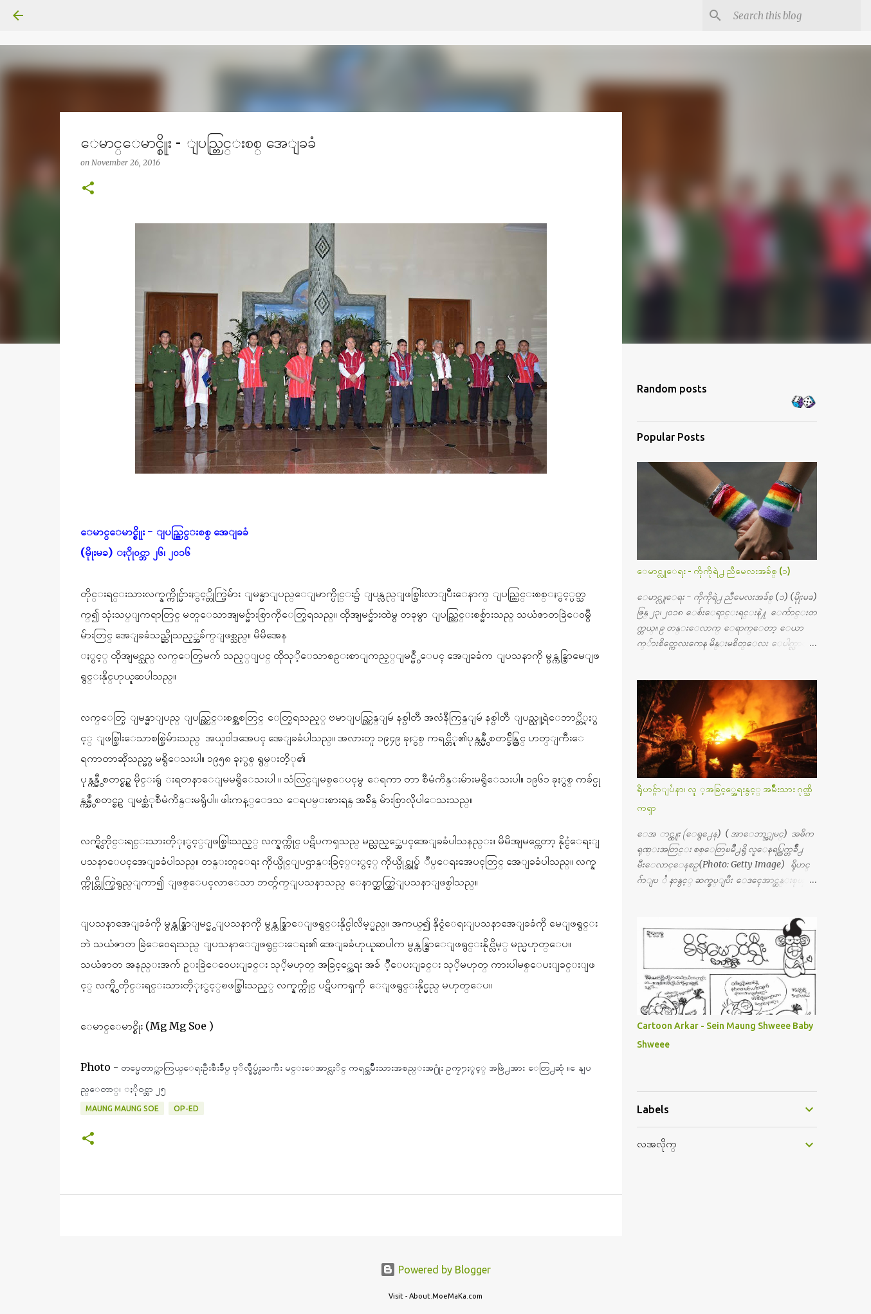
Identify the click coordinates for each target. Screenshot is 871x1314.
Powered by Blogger (435, 1269)
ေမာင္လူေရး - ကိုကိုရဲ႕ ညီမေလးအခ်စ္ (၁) (714, 571)
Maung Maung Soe (122, 1108)
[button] (88, 189)
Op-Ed (186, 1108)
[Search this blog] (793, 15)
